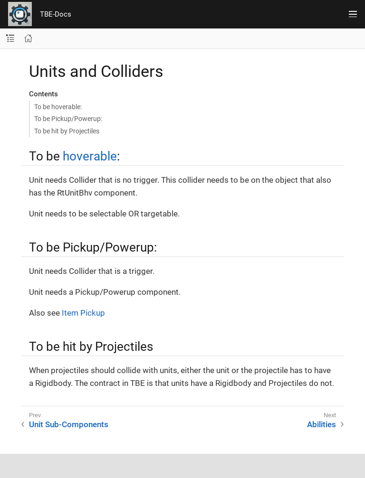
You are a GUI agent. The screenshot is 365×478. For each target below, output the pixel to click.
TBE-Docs (55, 14)
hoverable (90, 156)
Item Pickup (83, 313)
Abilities (321, 424)
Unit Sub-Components (68, 424)
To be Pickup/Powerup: (68, 118)
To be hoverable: (58, 107)
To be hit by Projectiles (66, 131)
